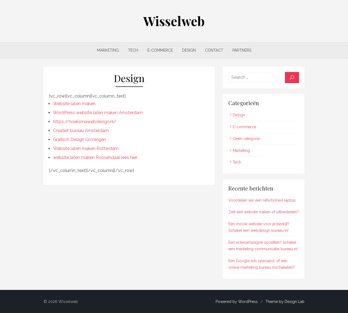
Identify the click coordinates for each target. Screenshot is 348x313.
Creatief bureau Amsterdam (81, 130)
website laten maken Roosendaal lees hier (95, 157)
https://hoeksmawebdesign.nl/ (84, 121)
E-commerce (160, 50)
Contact (214, 50)
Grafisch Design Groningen (79, 139)
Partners (241, 50)
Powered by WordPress (237, 301)
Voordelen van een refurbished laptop (262, 200)
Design (189, 50)
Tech (133, 50)
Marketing (108, 50)
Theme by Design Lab (284, 301)
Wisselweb (174, 20)
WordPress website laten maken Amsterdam (98, 112)
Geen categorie (246, 138)
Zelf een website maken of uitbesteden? (263, 212)
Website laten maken (74, 103)
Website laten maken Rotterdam (86, 148)
